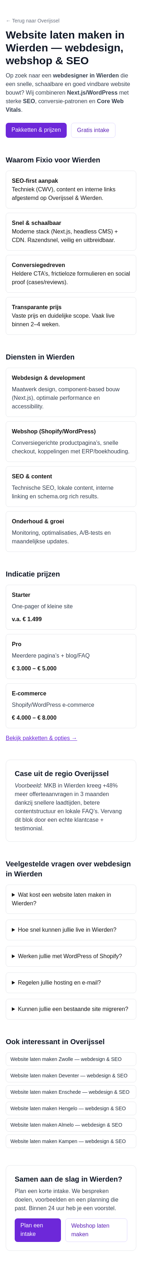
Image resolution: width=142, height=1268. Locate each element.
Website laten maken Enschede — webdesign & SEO (69, 1092)
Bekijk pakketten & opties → (41, 738)
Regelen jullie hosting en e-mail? (59, 983)
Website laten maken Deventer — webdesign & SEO (69, 1075)
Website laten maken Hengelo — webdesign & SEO (68, 1108)
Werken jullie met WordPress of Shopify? (70, 956)
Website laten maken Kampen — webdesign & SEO (68, 1141)
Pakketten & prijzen (36, 130)
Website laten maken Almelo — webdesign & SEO (66, 1125)
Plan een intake (31, 1229)
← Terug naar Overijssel (33, 21)
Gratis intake (93, 130)
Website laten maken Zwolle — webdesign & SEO (66, 1059)
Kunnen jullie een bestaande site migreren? (73, 1009)
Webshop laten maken (90, 1230)
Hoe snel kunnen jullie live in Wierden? (67, 930)
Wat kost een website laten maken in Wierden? (61, 899)
